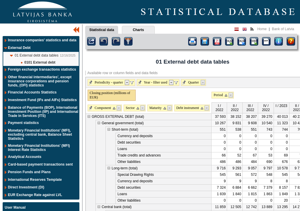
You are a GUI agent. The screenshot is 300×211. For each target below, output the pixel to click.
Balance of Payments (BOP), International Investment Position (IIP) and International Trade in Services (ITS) (43, 112)
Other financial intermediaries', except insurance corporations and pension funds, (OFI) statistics (39, 81)
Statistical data (101, 30)
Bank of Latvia (283, 29)
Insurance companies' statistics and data (42, 40)
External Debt (19, 48)
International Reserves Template (35, 180)
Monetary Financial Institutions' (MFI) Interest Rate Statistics (39, 148)
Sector (130, 108)
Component (103, 108)
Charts (138, 30)
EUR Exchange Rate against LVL (35, 195)
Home (262, 29)
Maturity (155, 108)
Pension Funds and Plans (29, 172)
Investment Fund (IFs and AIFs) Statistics (42, 100)
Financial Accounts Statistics (32, 92)
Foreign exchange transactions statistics (42, 69)
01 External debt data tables (36, 55)
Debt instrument (187, 108)
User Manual (15, 207)
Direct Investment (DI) (26, 187)
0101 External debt (39, 62)
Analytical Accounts (24, 157)
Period (218, 95)
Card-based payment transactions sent (40, 164)
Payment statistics (23, 123)
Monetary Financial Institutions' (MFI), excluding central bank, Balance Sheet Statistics (40, 134)
